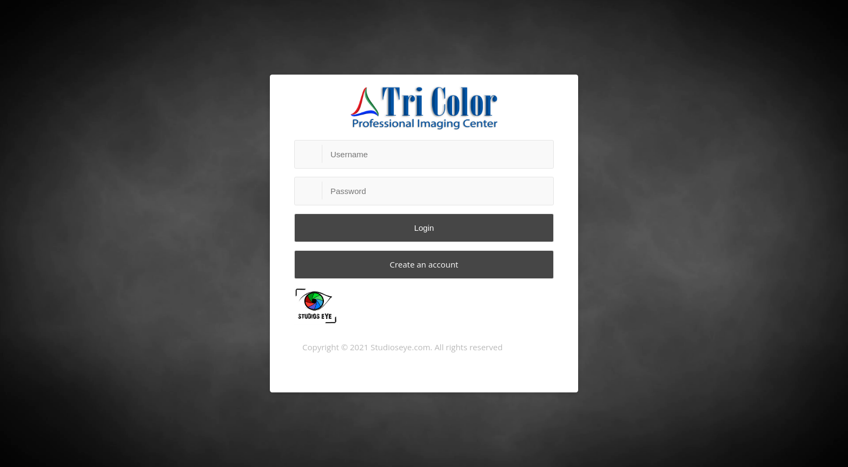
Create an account (424, 264)
